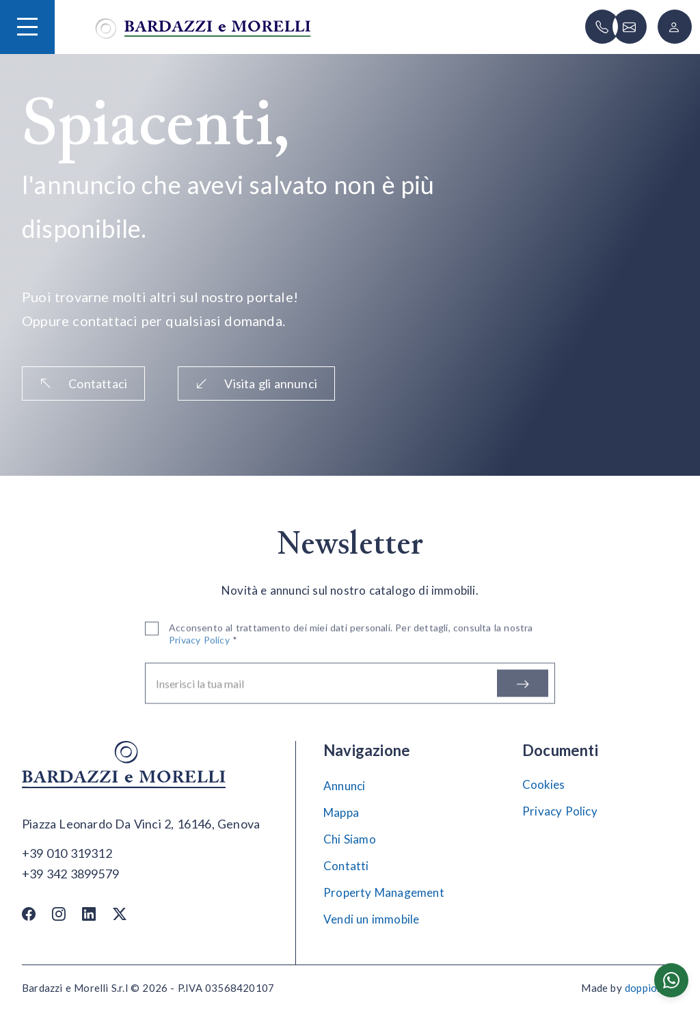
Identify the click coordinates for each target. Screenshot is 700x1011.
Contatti (346, 866)
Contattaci (83, 383)
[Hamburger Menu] (27, 26)
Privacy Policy (559, 811)
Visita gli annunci (256, 383)
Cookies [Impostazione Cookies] (543, 784)
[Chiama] (602, 27)
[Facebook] (29, 914)
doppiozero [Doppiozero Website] (651, 988)
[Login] (675, 27)
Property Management (383, 892)
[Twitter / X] (119, 914)
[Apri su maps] (141, 824)
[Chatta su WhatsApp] (671, 980)
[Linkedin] (89, 914)
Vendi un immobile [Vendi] (371, 919)
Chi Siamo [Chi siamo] (349, 839)
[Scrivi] (629, 27)
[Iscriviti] (522, 685)
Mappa (341, 812)
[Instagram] (59, 914)
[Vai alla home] (203, 27)
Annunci (344, 786)
